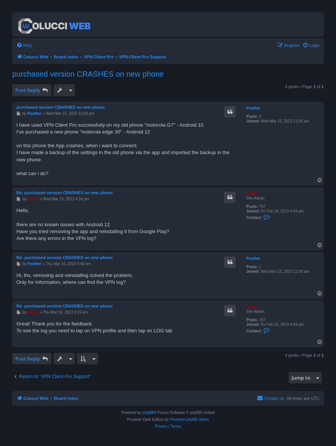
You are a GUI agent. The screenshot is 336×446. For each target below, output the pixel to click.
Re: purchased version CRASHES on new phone (64, 192)
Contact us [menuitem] (270, 398)
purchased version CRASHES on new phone (88, 74)
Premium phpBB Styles (189, 419)
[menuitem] (24, 45)
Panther (253, 108)
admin (251, 194)
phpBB (148, 413)
